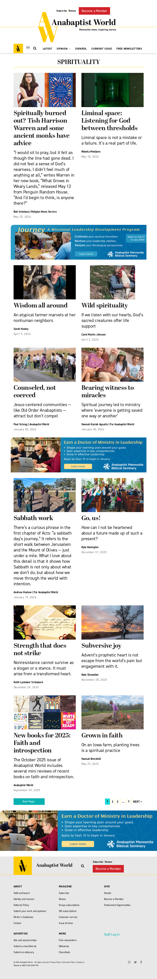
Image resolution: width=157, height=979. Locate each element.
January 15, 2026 (25, 597)
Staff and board (22, 893)
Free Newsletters (129, 49)
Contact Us (80, 962)
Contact (17, 923)
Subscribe (61, 11)
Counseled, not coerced (35, 391)
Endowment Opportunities (117, 905)
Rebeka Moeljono (90, 151)
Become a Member (94, 11)
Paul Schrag (20, 424)
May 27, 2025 (90, 764)
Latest (47, 49)
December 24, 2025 (26, 687)
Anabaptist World (39, 424)
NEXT (136, 802)
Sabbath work (33, 518)
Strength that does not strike (40, 649)
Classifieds (64, 952)
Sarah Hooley (21, 329)
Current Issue (101, 49)
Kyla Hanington (90, 547)
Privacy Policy (55, 962)
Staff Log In (111, 934)
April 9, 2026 (22, 334)
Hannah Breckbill (91, 759)
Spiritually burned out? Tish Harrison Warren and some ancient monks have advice (42, 128)
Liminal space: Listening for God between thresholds (109, 121)
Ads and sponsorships (25, 940)
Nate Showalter (90, 675)
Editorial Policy (21, 905)
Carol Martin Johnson (93, 334)
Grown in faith (102, 736)
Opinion (64, 49)
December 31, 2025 (94, 552)
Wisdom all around (41, 306)
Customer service (68, 917)
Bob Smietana (21, 212)
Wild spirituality (104, 306)
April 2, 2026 (90, 339)
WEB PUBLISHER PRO (30, 965)
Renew (72, 11)
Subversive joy (101, 646)
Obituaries (64, 946)
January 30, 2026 (25, 429)
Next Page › (28, 801)
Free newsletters (68, 940)
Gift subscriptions (68, 911)
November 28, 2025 (94, 680)
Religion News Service (44, 212)
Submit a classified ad (25, 946)
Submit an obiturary (24, 952)
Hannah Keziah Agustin (94, 424)
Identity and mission (24, 899)
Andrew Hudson (23, 592)
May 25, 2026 (22, 217)
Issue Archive (66, 923)
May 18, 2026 (90, 157)
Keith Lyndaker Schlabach (28, 682)
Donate (107, 893)
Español (81, 49)
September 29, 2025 (27, 790)
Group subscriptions (69, 905)
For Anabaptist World (122, 424)
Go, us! (91, 518)
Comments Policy (68, 962)
